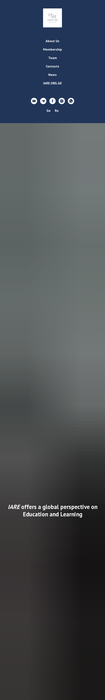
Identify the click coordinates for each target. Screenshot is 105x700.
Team (52, 58)
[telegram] (43, 101)
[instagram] (62, 101)
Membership (52, 49)
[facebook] (52, 101)
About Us (52, 41)
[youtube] (34, 101)
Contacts (52, 66)
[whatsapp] (71, 101)
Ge (48, 110)
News (52, 75)
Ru (57, 110)
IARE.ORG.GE (52, 83)
